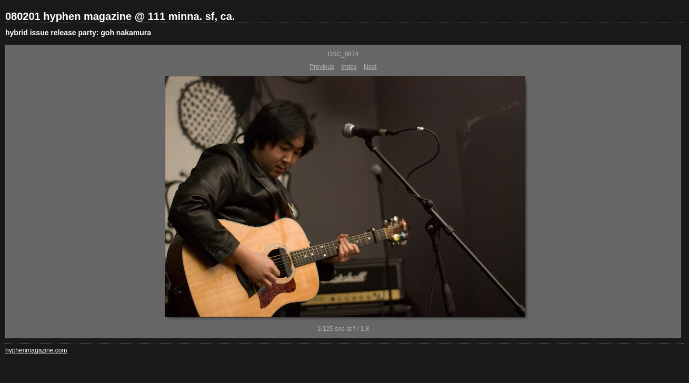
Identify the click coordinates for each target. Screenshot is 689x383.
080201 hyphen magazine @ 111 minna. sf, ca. (120, 16)
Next (370, 66)
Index (348, 66)
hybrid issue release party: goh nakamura (78, 32)
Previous (321, 66)
